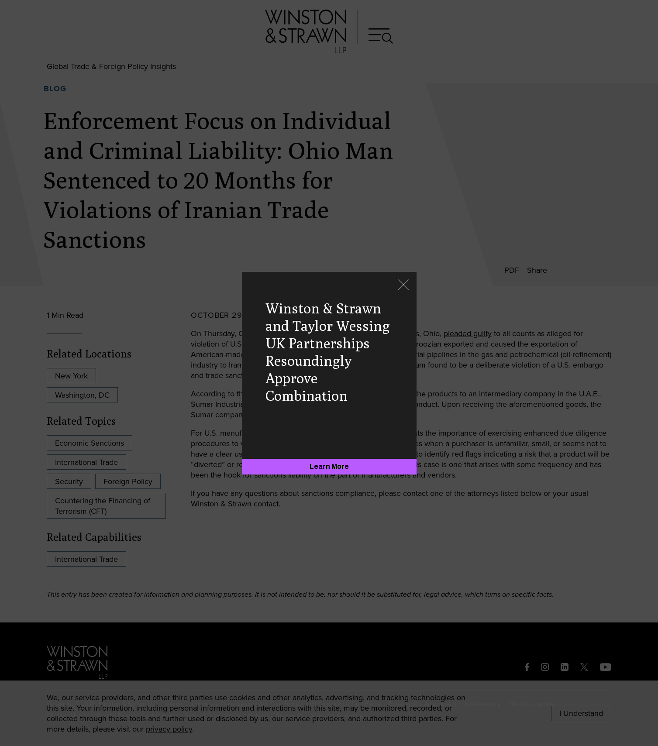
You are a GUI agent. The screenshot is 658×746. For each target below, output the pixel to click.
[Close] (403, 286)
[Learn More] (329, 466)
